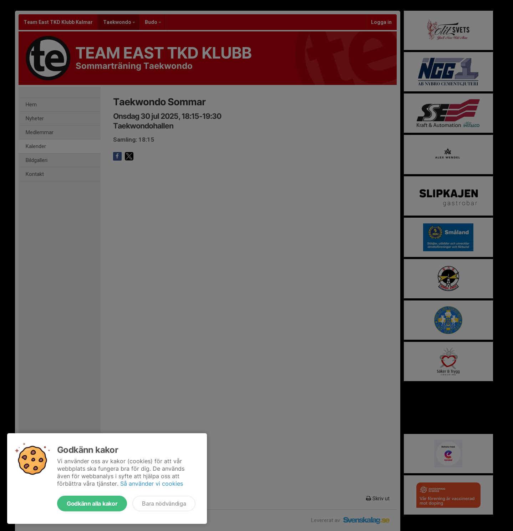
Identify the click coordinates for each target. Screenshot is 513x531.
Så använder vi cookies (151, 483)
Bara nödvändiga (164, 503)
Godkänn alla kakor (92, 503)
